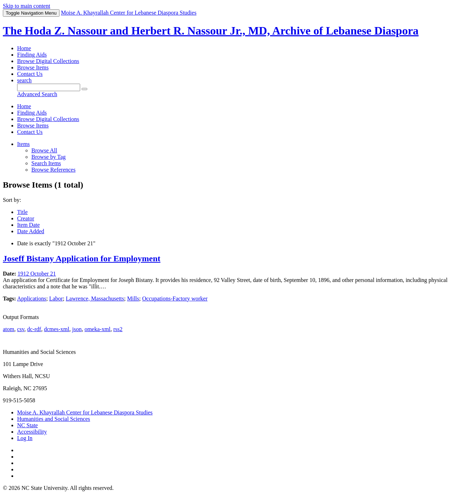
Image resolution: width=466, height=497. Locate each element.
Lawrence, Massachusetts (95, 298)
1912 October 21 (36, 274)
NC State (27, 425)
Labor (56, 298)
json (77, 329)
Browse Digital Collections (48, 61)
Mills (133, 298)
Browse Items (32, 67)
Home (24, 48)
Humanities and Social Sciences (53, 419)
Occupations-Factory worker (175, 298)
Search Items (46, 163)
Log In (24, 438)
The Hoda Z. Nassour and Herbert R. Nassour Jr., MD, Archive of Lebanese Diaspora (211, 30)
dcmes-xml (56, 329)
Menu (31, 13)
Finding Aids (32, 55)
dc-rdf (34, 329)
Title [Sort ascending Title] (22, 212)
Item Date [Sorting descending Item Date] (28, 225)
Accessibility (32, 432)
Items (23, 144)
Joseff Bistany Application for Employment (81, 258)
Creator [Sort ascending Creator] (25, 218)
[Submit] (84, 89)
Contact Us (30, 74)
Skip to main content (26, 6)
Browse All (44, 150)
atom (8, 329)
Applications (31, 298)
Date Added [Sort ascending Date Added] (30, 231)
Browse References (53, 170)
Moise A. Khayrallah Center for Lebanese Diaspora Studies (84, 412)
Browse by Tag (48, 157)
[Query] (48, 87)
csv (20, 329)
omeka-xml (97, 329)
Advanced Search (37, 94)
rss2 (118, 329)
